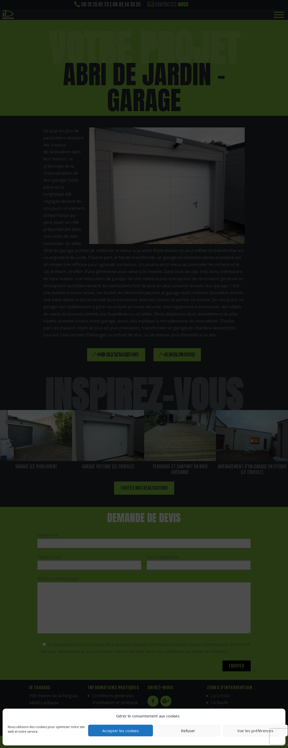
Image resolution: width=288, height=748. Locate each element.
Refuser (188, 730)
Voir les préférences (255, 730)
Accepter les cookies (120, 730)
